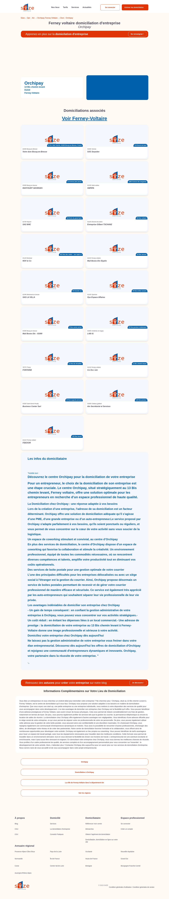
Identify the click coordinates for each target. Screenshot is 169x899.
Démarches (89, 829)
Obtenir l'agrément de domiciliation (97, 834)
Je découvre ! (138, 683)
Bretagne (88, 866)
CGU (16, 829)
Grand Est (124, 859)
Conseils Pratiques (57, 834)
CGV (16, 834)
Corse (17, 866)
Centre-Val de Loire (57, 866)
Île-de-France (55, 859)
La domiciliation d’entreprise (60, 829)
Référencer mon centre (93, 824)
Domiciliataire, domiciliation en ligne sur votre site (101, 841)
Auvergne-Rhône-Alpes (23, 873)
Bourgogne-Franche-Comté (130, 866)
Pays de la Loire (56, 851)
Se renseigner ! (137, 34)
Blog (16, 824)
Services (53, 824)
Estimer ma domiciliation (134, 7)
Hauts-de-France (91, 859)
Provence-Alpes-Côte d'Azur (25, 851)
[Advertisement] (84, 57)
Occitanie (88, 851)
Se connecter (110, 7)
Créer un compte (127, 829)
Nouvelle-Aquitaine (127, 851)
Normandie (19, 859)
